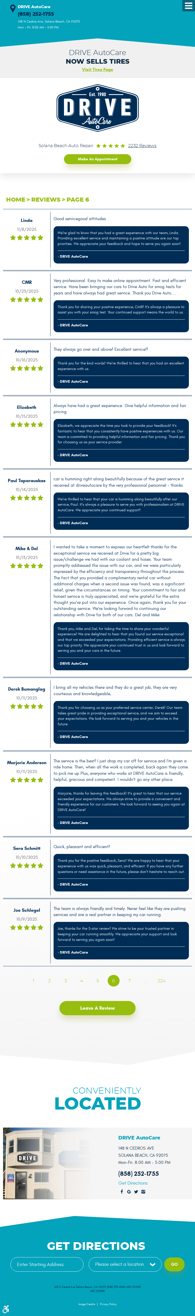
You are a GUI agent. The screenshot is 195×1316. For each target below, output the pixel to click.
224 (162, 981)
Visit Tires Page (97, 69)
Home (15, 200)
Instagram (143, 1191)
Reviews (45, 200)
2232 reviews (142, 146)
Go (174, 1264)
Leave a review (97, 1008)
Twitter (136, 1191)
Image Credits (86, 1304)
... (145, 981)
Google (129, 1191)
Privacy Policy (108, 1304)
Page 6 (78, 200)
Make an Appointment (97, 158)
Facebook (122, 1191)
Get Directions (133, 1183)
